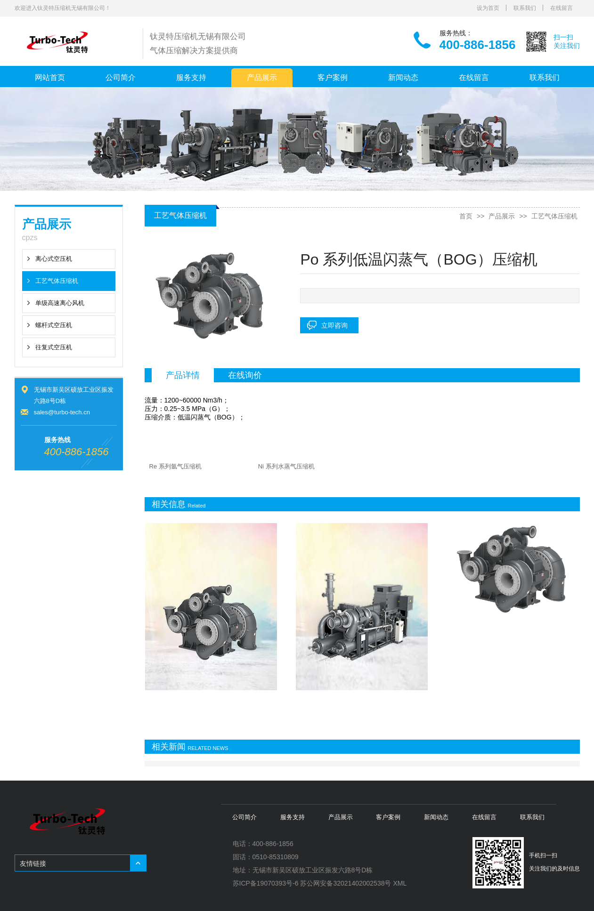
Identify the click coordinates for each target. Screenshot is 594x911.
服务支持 (191, 77)
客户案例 (332, 77)
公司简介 (121, 77)
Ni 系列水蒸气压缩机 (286, 466)
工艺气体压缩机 (56, 280)
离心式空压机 (53, 258)
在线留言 (561, 8)
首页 (465, 216)
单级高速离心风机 (59, 302)
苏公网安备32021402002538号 (345, 883)
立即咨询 (334, 325)
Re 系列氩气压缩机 (175, 466)
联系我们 (524, 8)
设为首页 (488, 8)
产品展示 (262, 77)
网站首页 (50, 77)
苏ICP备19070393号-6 (266, 883)
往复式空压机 (53, 347)
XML (400, 883)
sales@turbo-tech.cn (62, 412)
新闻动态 (403, 77)
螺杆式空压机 (53, 325)
